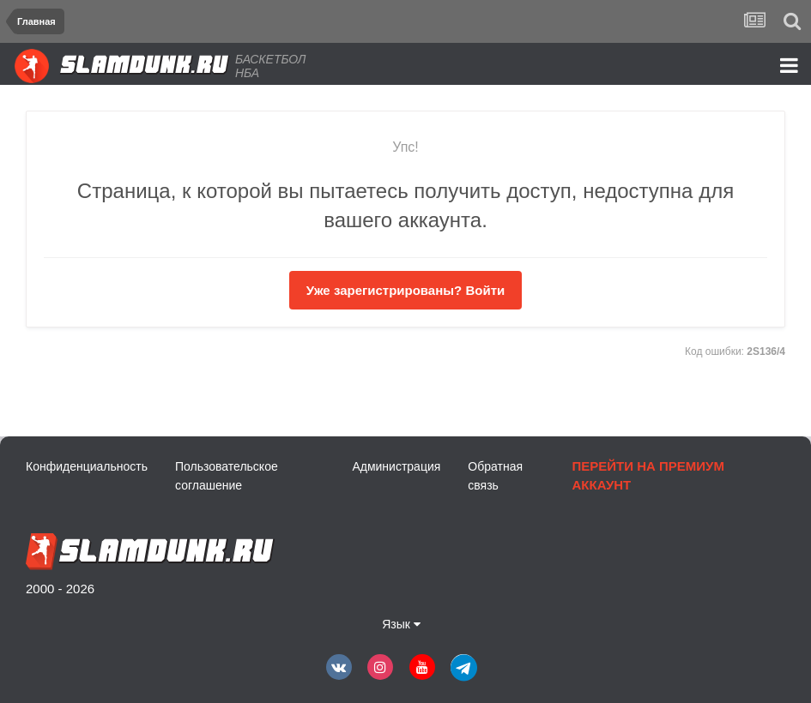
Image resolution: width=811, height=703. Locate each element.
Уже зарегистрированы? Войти (405, 290)
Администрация (396, 466)
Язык (401, 624)
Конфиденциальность (87, 466)
